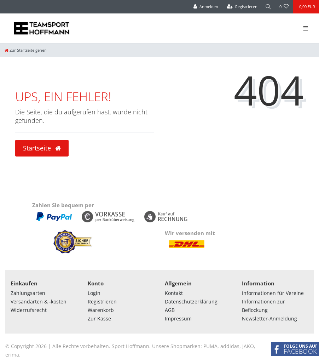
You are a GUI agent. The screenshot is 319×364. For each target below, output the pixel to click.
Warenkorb (101, 310)
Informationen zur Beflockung (263, 305)
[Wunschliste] (284, 6)
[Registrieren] (242, 6)
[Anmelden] (206, 6)
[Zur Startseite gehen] (26, 50)
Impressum (178, 318)
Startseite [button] (42, 148)
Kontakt (174, 293)
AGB (170, 310)
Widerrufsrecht (29, 310)
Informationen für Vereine (273, 293)
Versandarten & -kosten (38, 301)
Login (94, 293)
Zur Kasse (99, 318)
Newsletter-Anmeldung (269, 318)
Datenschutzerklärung (191, 301)
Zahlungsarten (28, 293)
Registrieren (102, 301)
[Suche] (268, 6)
